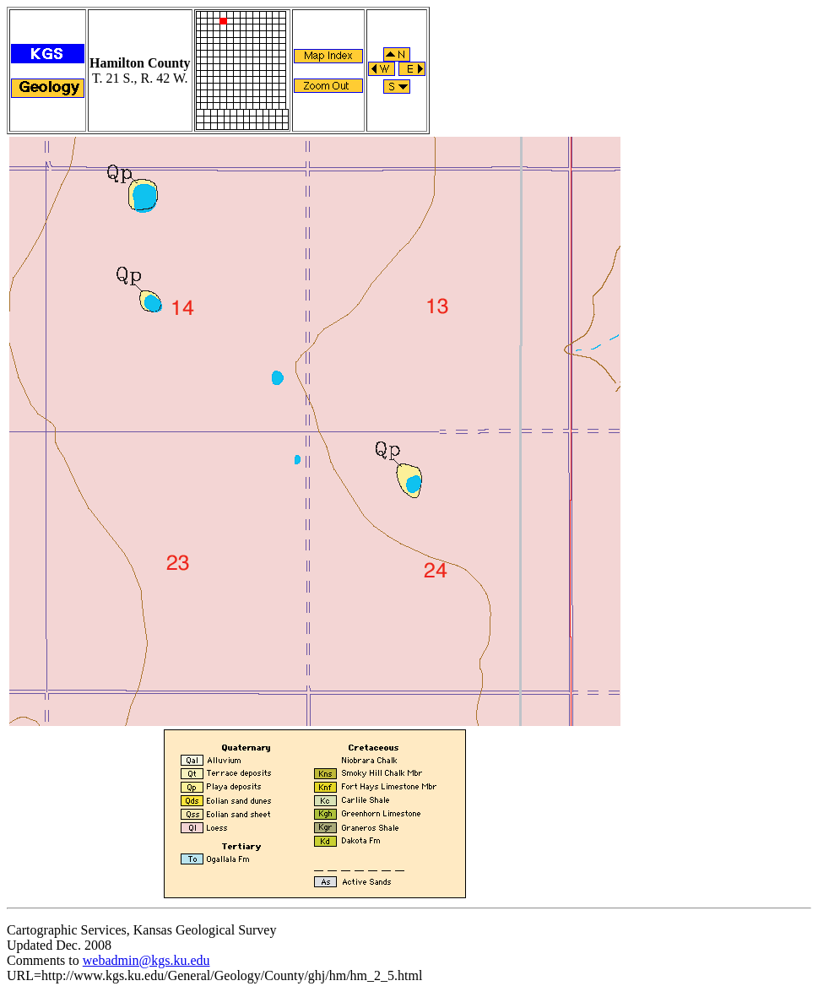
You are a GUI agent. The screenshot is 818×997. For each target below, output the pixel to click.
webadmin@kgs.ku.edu (146, 960)
